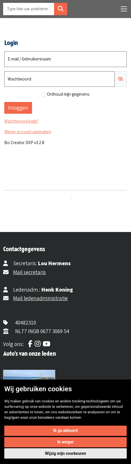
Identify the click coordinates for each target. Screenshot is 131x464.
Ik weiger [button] (65, 442)
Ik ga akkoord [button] (65, 430)
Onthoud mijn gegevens (68, 94)
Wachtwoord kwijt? (21, 121)
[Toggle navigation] (124, 9)
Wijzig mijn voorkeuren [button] (65, 453)
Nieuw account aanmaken (27, 131)
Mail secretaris (29, 272)
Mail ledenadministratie (40, 298)
